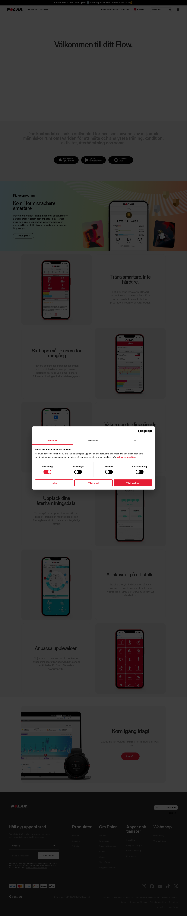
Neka (54, 483)
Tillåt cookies (132, 483)
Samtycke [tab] (52, 440)
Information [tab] (93, 440)
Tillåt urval (93, 483)
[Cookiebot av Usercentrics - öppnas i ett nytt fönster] (140, 431)
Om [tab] (134, 440)
